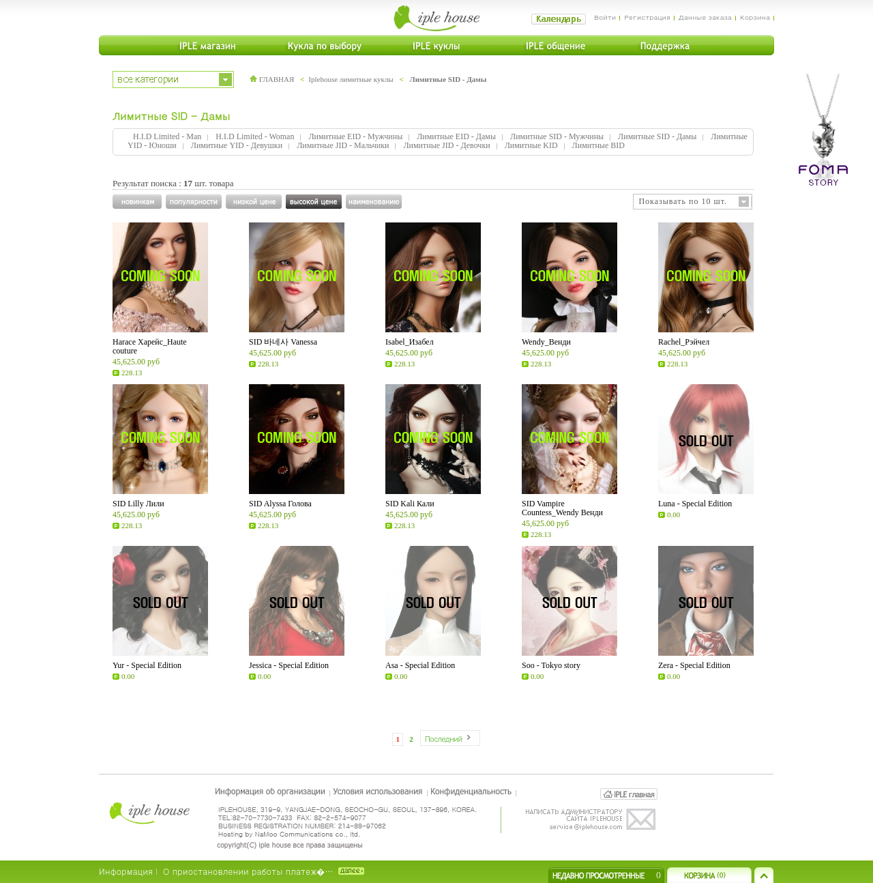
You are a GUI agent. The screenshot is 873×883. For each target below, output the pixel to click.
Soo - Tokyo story (551, 665)
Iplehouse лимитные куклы (350, 79)
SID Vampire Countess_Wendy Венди (562, 508)
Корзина (755, 17)
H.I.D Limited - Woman (255, 136)
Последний (443, 739)
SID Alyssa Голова (280, 503)
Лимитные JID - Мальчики (343, 145)
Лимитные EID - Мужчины (355, 136)
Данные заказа (705, 17)
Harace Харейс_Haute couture (150, 346)
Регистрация (647, 17)
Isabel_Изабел (409, 342)
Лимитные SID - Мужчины (557, 136)
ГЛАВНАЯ (272, 79)
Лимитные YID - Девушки (236, 145)
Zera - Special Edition (694, 665)
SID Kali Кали (409, 503)
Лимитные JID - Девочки (446, 145)
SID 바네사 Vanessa (283, 342)
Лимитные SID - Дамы (447, 79)
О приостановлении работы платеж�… (248, 871)
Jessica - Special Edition (289, 665)
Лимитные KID (531, 145)
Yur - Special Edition (147, 665)
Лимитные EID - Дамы (456, 136)
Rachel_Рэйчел (683, 342)
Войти (605, 17)
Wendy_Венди (546, 342)
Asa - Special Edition (420, 665)
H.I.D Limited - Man (167, 136)
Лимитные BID (598, 145)
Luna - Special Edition (695, 503)
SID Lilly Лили (138, 503)
